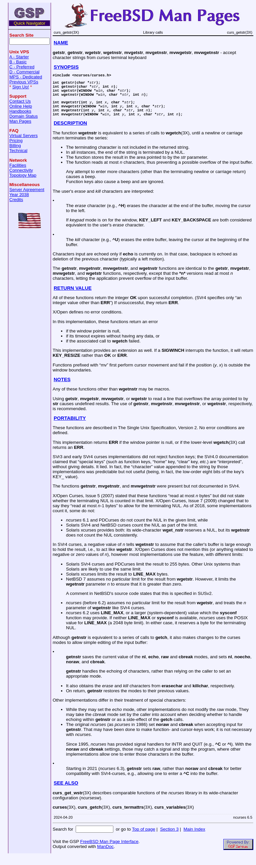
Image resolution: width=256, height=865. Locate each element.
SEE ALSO (66, 792)
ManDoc (105, 855)
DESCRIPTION (70, 132)
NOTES (62, 388)
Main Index (194, 838)
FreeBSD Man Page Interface (109, 850)
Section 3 (169, 838)
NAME (61, 42)
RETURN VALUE (73, 297)
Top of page (143, 838)
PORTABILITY (70, 427)
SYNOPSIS (66, 67)
